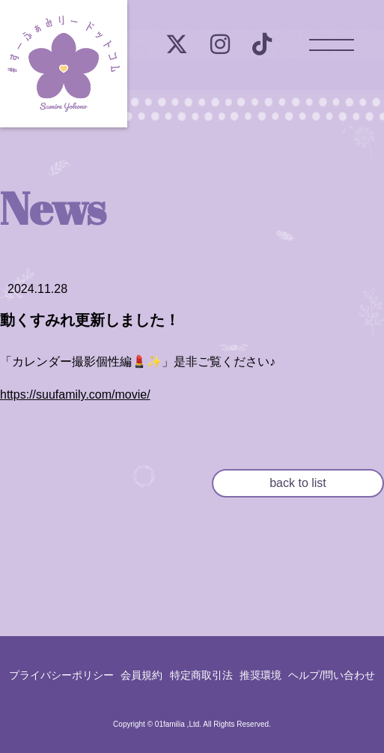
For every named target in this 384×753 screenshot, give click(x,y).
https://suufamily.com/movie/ (75, 394)
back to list (297, 483)
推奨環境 (260, 675)
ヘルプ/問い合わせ (331, 675)
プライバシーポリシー (61, 675)
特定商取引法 (201, 675)
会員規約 (141, 675)
